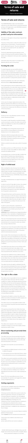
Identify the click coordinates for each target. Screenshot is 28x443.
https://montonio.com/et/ (16, 82)
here (7, 399)
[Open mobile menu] (4, 2)
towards (6, 414)
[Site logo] (14, 2)
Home (7, 13)
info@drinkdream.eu (5, 389)
